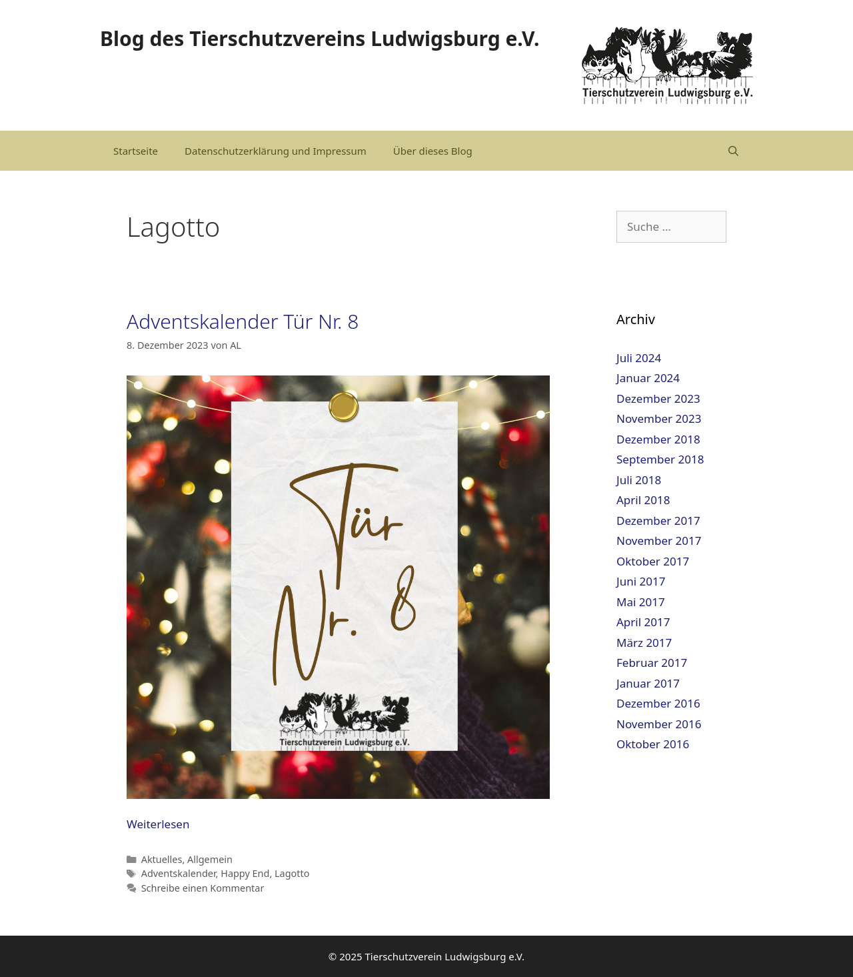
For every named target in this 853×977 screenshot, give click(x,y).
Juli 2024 (638, 357)
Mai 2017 (640, 602)
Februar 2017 (651, 662)
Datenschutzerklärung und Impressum (276, 150)
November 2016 (658, 724)
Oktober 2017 (652, 561)
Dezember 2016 (658, 703)
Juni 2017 (640, 581)
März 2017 (644, 642)
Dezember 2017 (658, 520)
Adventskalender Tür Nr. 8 (243, 321)
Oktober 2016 (652, 744)
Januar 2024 (648, 377)
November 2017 (658, 540)
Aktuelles (162, 859)
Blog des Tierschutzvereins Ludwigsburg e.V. (319, 38)
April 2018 (643, 500)
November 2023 (658, 418)
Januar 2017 (648, 683)
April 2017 (643, 622)
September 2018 (660, 459)
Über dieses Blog (432, 150)
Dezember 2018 (658, 439)
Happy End (245, 873)
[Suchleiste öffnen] (733, 151)
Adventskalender (178, 873)
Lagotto (292, 873)
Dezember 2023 (658, 398)
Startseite (135, 150)
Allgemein (210, 859)
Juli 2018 (638, 479)
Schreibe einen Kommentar (203, 888)
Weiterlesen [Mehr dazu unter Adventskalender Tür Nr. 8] (158, 824)
